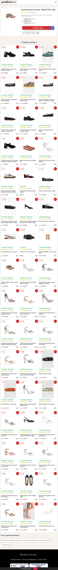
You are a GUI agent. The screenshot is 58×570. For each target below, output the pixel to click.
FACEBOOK (24, 555)
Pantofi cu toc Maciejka (9, 540)
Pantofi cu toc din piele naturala (42, 540)
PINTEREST (33, 555)
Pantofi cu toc (7, 545)
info (17, 72)
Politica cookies (42, 559)
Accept (35, 568)
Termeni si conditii (15, 559)
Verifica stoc (43, 28)
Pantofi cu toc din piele (24, 540)
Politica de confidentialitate (29, 559)
